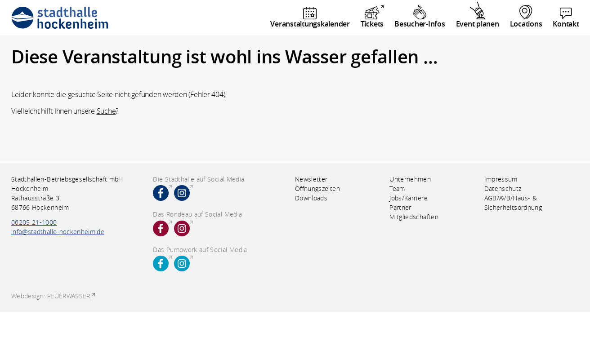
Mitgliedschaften (413, 217)
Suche (106, 111)
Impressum (501, 179)
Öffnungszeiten (317, 188)
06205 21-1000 (34, 222)
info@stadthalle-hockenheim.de (57, 231)
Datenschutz (503, 188)
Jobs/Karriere (408, 198)
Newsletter (311, 179)
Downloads (311, 198)
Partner (400, 207)
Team (397, 188)
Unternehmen (410, 179)
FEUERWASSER (68, 296)
